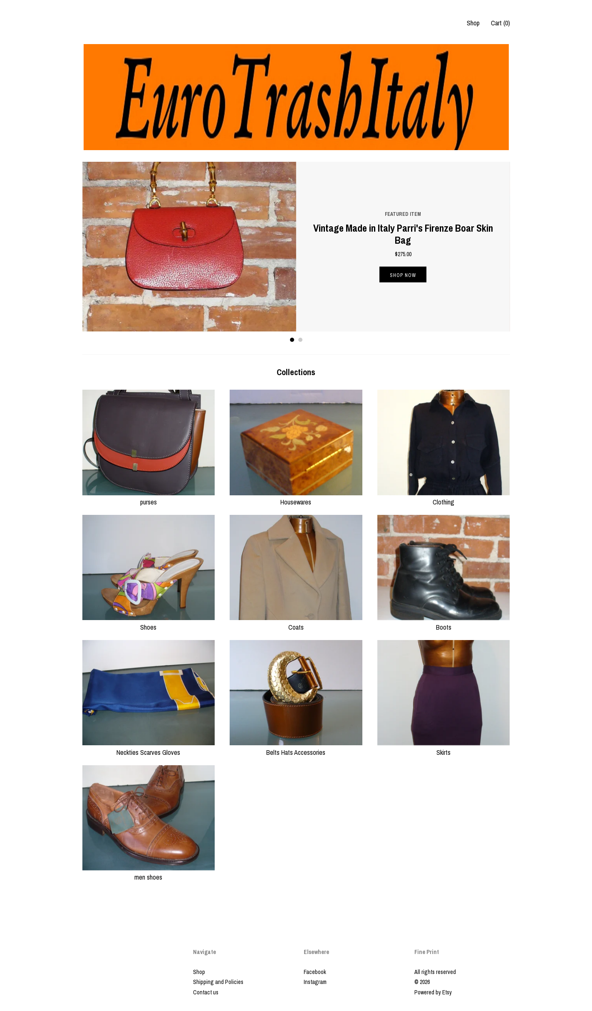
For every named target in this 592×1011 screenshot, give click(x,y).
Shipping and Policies (218, 982)
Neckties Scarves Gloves (148, 747)
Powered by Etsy (433, 992)
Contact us (205, 992)
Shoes (148, 622)
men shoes (148, 872)
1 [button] (292, 340)
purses (148, 497)
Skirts (443, 747)
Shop (473, 22)
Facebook (315, 972)
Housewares (296, 497)
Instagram (315, 982)
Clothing (443, 497)
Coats (296, 622)
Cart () (500, 22)
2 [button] (300, 340)
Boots (443, 622)
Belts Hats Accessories (296, 747)
